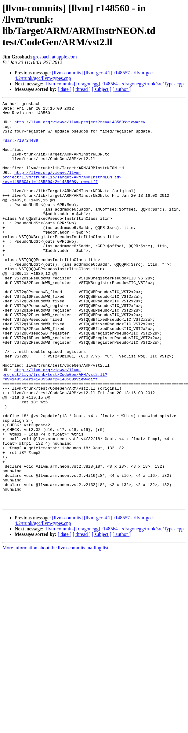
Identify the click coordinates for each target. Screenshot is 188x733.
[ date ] (64, 89)
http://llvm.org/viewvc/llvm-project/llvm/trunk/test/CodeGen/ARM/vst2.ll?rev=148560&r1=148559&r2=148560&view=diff (54, 429)
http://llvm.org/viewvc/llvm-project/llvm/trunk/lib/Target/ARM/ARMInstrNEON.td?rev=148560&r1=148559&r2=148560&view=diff (61, 192)
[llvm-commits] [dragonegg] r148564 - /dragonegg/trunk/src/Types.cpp (114, 83)
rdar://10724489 (20, 148)
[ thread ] (82, 89)
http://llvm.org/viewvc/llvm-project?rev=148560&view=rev (79, 126)
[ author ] (122, 89)
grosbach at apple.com (55, 56)
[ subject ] (101, 89)
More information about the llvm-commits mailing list (55, 628)
